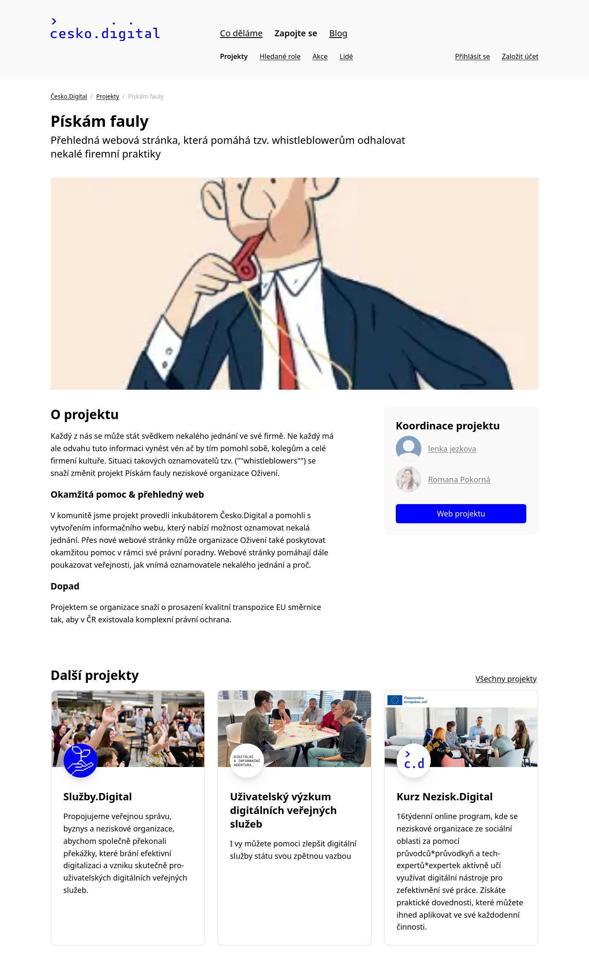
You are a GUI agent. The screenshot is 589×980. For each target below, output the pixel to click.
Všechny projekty (506, 679)
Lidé (346, 56)
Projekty (234, 56)
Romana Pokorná (459, 479)
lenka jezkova (452, 448)
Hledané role (280, 56)
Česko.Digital (69, 96)
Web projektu (461, 513)
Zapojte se (296, 33)
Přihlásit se (472, 56)
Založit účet (520, 56)
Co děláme (241, 33)
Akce (320, 56)
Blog (338, 33)
